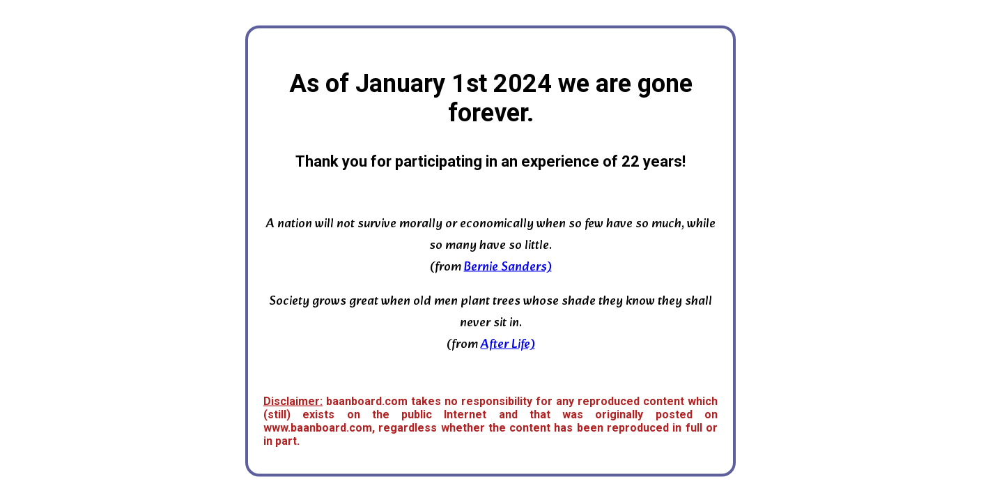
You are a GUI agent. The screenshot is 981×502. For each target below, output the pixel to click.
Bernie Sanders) (508, 267)
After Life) (508, 345)
